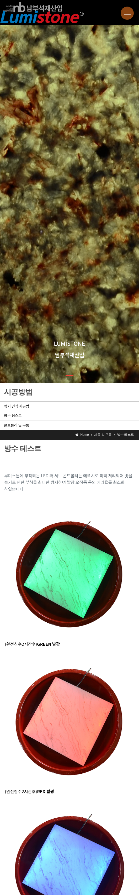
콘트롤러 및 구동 (16, 425)
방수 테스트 (13, 415)
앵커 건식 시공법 (16, 406)
